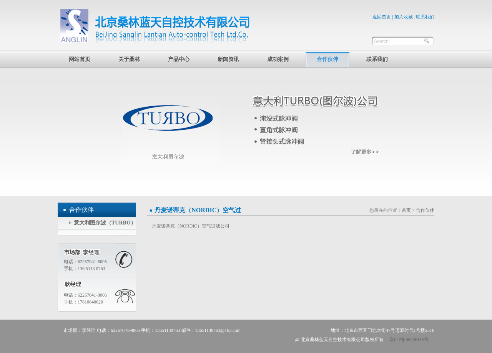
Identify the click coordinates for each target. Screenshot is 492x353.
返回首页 (381, 17)
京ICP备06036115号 (409, 339)
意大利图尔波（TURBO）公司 (105, 225)
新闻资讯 (228, 59)
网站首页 (79, 59)
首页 (406, 210)
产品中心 (178, 59)
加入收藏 (403, 17)
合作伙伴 (327, 59)
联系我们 (425, 17)
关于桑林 (129, 59)
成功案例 (278, 59)
